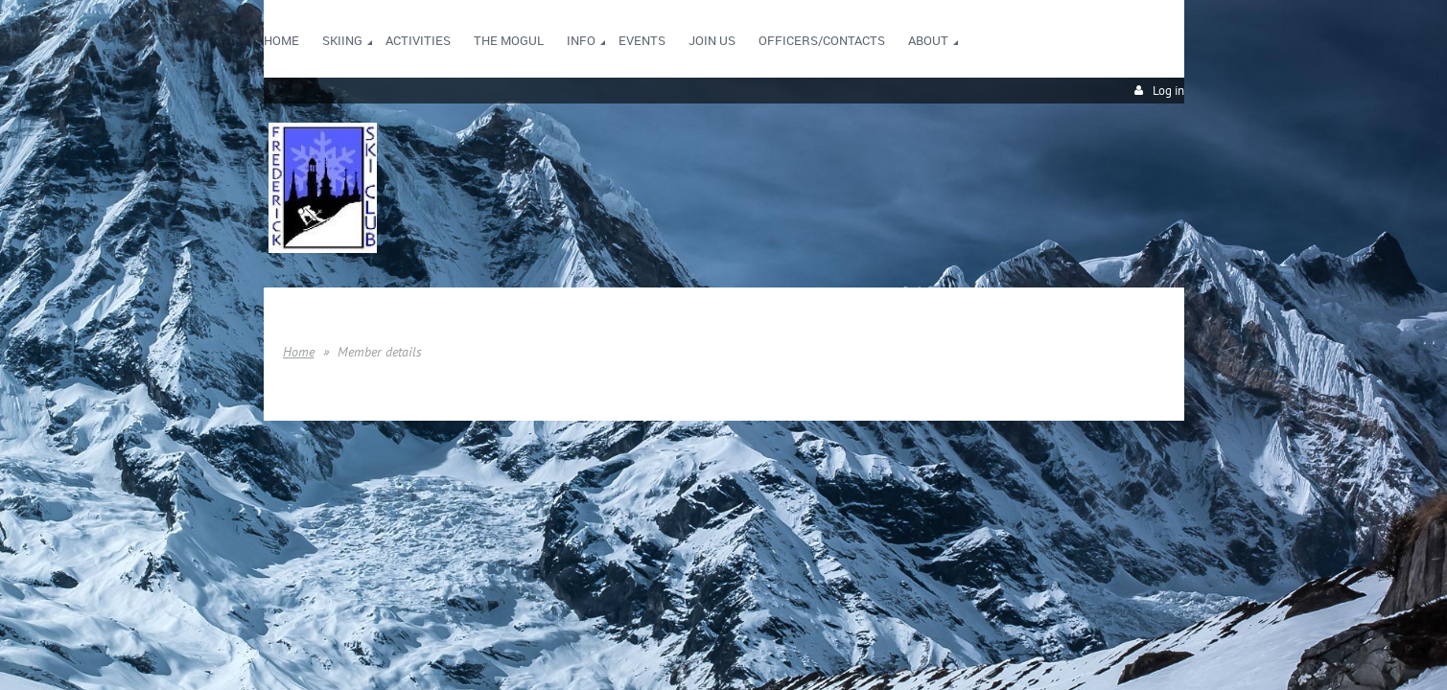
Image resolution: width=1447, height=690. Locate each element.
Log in (1168, 90)
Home (299, 351)
